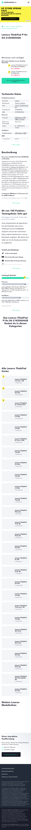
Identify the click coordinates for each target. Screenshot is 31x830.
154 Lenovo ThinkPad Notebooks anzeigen (15, 81)
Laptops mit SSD (6, 169)
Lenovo (7, 26)
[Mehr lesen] (15, 145)
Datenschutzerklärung (8, 771)
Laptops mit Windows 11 (18, 167)
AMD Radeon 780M (20, 133)
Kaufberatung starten (10, 754)
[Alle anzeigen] (15, 268)
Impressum (5, 774)
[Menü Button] (28, 2)
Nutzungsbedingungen (8, 768)
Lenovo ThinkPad (16, 26)
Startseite (2, 26)
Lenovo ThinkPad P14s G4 (9, 28)
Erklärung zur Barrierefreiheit (9, 777)
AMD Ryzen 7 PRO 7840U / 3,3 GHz (20, 118)
